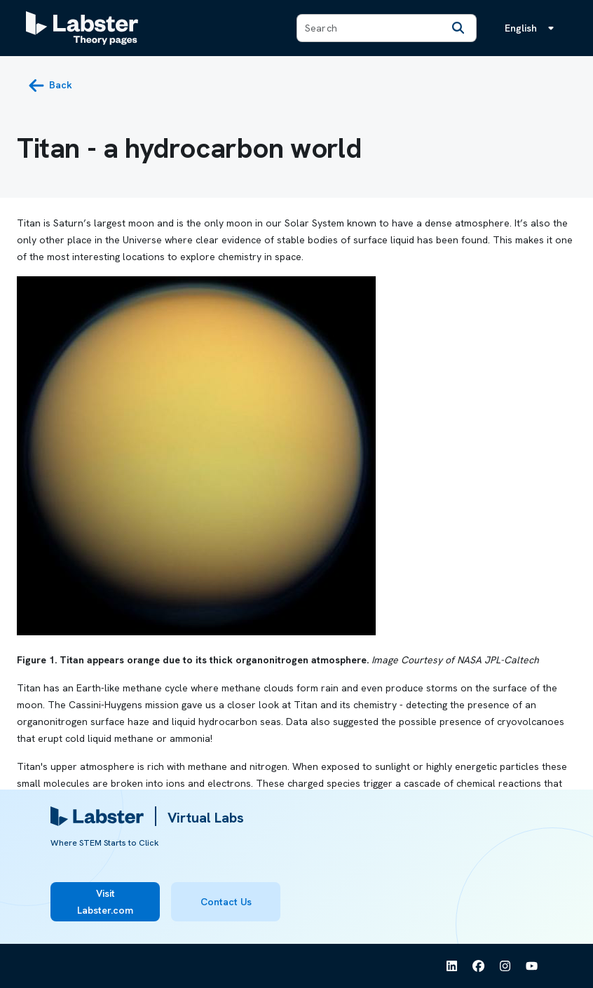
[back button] (50, 85)
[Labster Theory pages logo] (82, 28)
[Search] (457, 28)
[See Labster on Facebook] (478, 966)
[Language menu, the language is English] (532, 28)
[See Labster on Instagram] (505, 966)
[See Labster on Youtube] (532, 966)
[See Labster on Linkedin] (452, 966)
